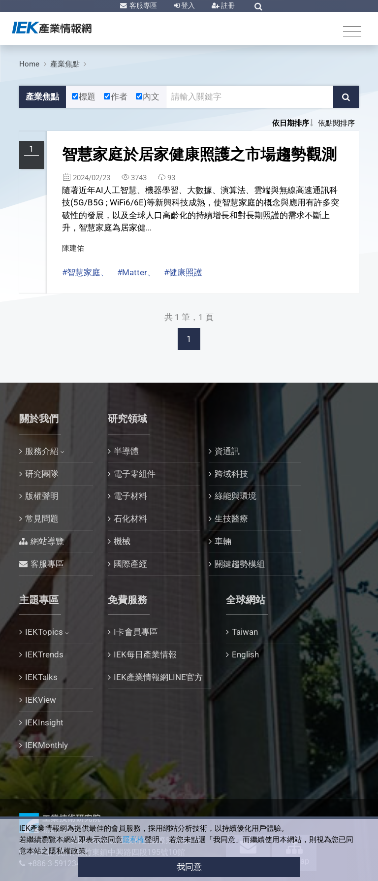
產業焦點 (65, 64)
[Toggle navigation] (352, 31)
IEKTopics (44, 632)
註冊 (227, 5)
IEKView (40, 700)
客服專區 (142, 5)
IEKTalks (41, 677)
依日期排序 (290, 123)
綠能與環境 (235, 496)
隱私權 (134, 839)
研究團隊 (42, 474)
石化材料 (130, 518)
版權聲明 (42, 496)
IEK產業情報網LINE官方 (158, 677)
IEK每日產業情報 (145, 654)
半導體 (126, 451)
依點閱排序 (336, 123)
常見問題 (42, 518)
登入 (187, 5)
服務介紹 (42, 451)
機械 (122, 541)
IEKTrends (44, 654)
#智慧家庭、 (85, 272)
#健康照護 (183, 272)
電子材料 (130, 496)
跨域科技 (231, 474)
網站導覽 (47, 541)
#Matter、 (136, 272)
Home (29, 64)
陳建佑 (73, 248)
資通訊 (227, 451)
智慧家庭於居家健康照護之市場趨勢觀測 (199, 154)
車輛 (223, 541)
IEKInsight (44, 722)
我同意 (189, 867)
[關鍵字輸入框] (250, 97)
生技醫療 (231, 518)
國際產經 (130, 564)
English (245, 654)
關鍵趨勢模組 (240, 564)
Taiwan (245, 632)
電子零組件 (135, 474)
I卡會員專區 (136, 632)
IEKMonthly (46, 745)
